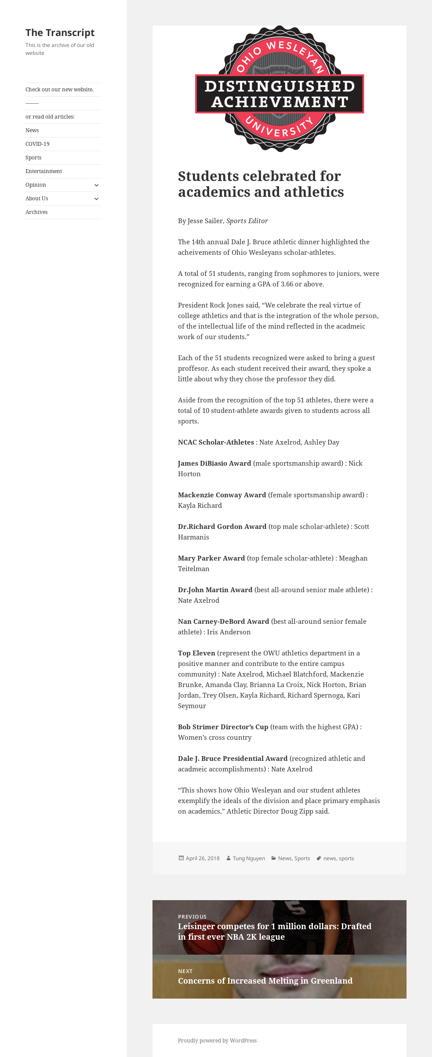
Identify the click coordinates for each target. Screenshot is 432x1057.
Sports (33, 157)
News (32, 130)
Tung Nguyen (249, 858)
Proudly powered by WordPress (217, 1040)
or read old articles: (49, 116)
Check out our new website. (59, 89)
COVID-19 (37, 144)
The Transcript (60, 32)
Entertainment (43, 171)
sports (346, 858)
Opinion (35, 184)
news (329, 858)
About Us (36, 198)
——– (32, 103)
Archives (36, 212)
